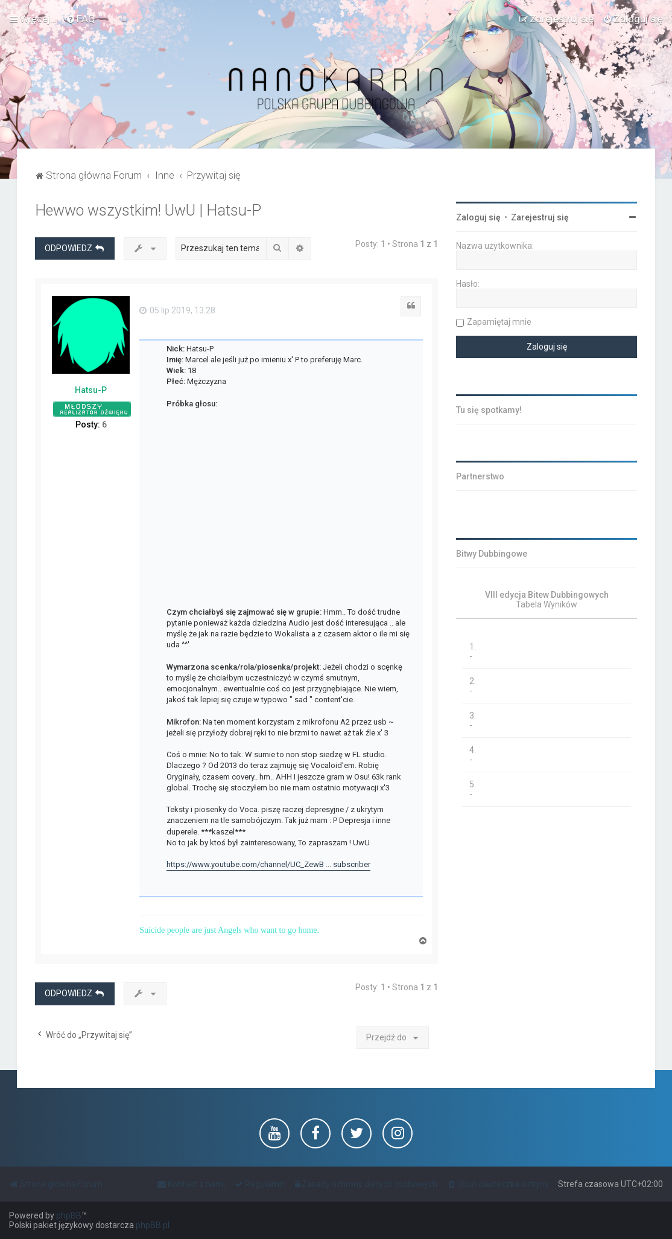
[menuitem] (80, 18)
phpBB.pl (153, 1225)
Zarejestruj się (540, 217)
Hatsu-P (91, 390)
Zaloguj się (478, 217)
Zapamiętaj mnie (499, 322)
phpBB (68, 1215)
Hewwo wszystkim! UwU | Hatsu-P (148, 210)
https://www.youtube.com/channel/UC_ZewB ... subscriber (268, 864)
